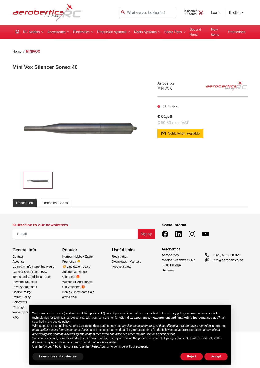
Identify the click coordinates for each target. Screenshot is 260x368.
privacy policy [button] (176, 313)
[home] (17, 32)
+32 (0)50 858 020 (227, 255)
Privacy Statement (25, 287)
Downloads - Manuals (126, 261)
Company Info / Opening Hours (33, 266)
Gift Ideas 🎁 (71, 276)
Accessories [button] (56, 32)
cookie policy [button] (61, 321)
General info (24, 250)
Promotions (236, 32)
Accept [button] (216, 356)
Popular (69, 250)
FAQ (16, 317)
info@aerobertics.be (228, 260)
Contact (18, 256)
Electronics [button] (81, 32)
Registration (120, 256)
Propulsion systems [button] (112, 32)
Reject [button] (191, 356)
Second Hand (195, 32)
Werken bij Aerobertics (77, 281)
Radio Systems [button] (145, 32)
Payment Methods (25, 281)
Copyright (19, 307)
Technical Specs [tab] (56, 203)
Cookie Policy (22, 292)
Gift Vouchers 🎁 (73, 287)
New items (215, 32)
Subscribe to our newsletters (40, 225)
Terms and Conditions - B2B (31, 276)
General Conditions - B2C (30, 271)
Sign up (146, 234)
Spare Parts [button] (173, 32)
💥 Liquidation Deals (76, 266)
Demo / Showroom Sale (78, 292)
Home (17, 51)
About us (19, 261)
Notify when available (180, 133)
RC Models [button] (31, 32)
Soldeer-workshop (74, 271)
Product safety (121, 266)
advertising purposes (187, 329)
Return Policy (22, 297)
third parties (101, 325)
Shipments (20, 302)
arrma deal (69, 297)
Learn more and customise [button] (58, 356)
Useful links (123, 250)
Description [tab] (24, 203)
